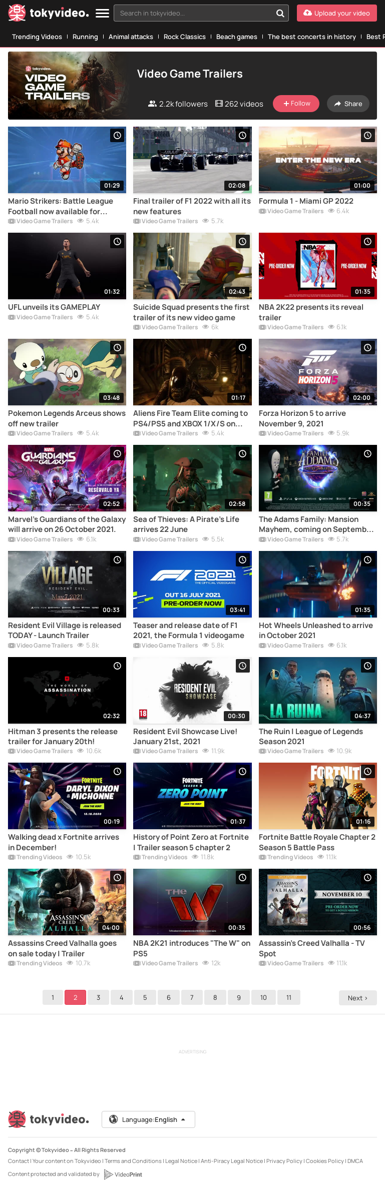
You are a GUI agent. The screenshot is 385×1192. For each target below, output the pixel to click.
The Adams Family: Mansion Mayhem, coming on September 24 (316, 524)
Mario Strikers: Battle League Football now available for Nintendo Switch (60, 206)
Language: (147, 1119)
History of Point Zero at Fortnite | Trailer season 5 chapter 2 (191, 842)
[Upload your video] (337, 13)
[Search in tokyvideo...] (280, 13)
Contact (18, 1160)
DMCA (355, 1160)
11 (290, 997)
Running (85, 36)
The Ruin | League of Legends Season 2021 (311, 737)
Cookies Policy (325, 1160)
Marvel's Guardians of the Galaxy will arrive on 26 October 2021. (67, 524)
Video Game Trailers (40, 221)
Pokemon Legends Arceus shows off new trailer (67, 418)
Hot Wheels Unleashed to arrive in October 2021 (316, 631)
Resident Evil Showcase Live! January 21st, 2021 (185, 737)
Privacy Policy (284, 1160)
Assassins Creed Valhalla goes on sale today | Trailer (62, 948)
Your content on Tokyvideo (67, 1160)
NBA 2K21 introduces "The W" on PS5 (191, 948)
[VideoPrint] (123, 1174)
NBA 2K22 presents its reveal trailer (311, 312)
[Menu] (102, 14)
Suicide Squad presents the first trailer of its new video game (191, 312)
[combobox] (201, 13)
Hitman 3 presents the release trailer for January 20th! (63, 737)
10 (265, 997)
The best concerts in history (312, 36)
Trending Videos (37, 36)
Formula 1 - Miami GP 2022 (306, 201)
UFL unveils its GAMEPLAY (54, 307)
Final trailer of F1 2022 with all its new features (192, 206)
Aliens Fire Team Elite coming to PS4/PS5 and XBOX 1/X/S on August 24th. (190, 418)
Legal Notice (181, 1160)
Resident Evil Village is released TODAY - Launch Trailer (64, 631)
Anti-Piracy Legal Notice (232, 1160)
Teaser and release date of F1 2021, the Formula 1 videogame (188, 631)
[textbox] (192, 13)
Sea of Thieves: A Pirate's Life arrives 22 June (186, 524)
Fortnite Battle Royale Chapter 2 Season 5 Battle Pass (317, 842)
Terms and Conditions (133, 1160)
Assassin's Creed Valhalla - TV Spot (312, 948)
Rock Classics (185, 36)
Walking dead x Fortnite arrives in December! (63, 842)
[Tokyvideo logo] (48, 15)
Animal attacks (131, 36)
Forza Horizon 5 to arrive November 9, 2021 (302, 418)
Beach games (236, 36)
